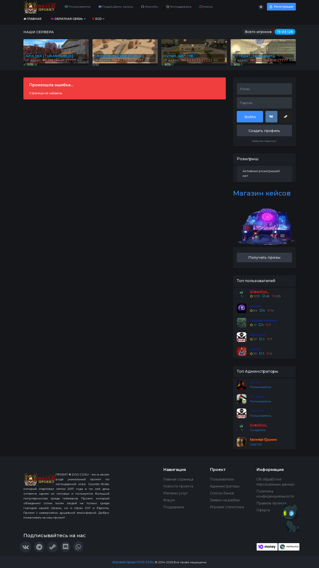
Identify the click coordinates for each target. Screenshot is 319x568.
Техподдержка (178, 6)
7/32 (30, 64)
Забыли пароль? (264, 141)
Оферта (263, 510)
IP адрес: (263, 60)
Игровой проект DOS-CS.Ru (133, 562)
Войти (250, 117)
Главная (32, 19)
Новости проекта (178, 486)
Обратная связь (67, 19)
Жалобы (149, 6)
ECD (97, 19)
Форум (169, 500)
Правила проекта (271, 503)
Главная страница (178, 479)
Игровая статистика (227, 507)
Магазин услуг (175, 493)
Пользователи (78, 6)
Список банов (222, 493)
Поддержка (173, 507)
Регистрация (281, 6)
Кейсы (206, 6)
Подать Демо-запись (116, 6)
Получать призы (264, 257)
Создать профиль (264, 131)
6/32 (237, 64)
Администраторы (224, 486)
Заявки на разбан (225, 500)
